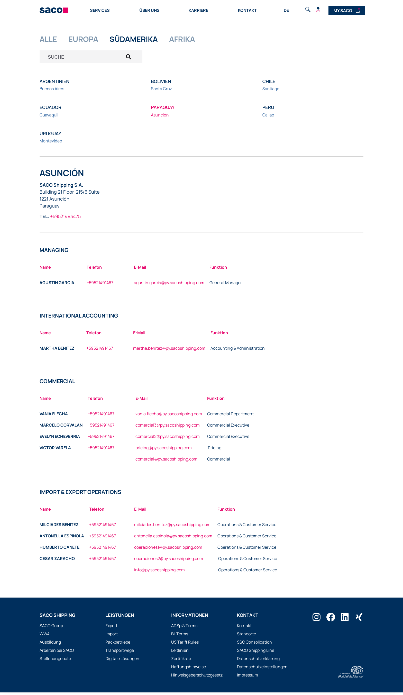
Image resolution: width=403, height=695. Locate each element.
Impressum (247, 677)
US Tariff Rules (185, 644)
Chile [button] (269, 84)
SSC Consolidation (254, 644)
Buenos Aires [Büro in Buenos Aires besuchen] (52, 91)
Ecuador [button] (50, 110)
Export (111, 628)
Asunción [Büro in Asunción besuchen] (160, 117)
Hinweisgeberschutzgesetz (197, 677)
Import (111, 636)
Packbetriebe (117, 644)
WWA (45, 636)
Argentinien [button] (54, 84)
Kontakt (247, 10)
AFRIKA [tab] (196, 40)
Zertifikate (181, 661)
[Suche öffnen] (91, 59)
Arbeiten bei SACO (57, 652)
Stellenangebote (55, 661)
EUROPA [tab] (87, 40)
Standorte (246, 636)
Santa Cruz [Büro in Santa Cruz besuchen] (161, 91)
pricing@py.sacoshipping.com (163, 450)
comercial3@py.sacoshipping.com (167, 427)
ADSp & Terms (184, 628)
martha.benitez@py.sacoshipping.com (169, 351)
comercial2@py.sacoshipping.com (167, 439)
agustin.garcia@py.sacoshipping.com (169, 285)
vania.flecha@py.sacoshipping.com (168, 416)
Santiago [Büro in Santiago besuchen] (270, 91)
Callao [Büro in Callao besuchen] (268, 117)
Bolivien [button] (161, 84)
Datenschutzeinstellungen (262, 669)
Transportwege (119, 652)
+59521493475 (65, 219)
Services (101, 10)
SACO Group (51, 628)
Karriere (200, 10)
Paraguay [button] (163, 110)
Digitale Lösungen (122, 661)
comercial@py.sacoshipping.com (166, 461)
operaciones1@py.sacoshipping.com (168, 550)
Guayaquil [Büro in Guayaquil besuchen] (49, 117)
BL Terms (179, 636)
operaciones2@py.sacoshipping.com (168, 561)
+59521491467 (100, 285)
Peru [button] (268, 110)
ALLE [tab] (49, 40)
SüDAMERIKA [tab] (143, 40)
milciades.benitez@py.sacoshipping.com (172, 527)
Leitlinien (180, 652)
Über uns (150, 10)
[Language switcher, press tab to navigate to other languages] (286, 10)
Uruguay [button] (50, 136)
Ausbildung (50, 644)
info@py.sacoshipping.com (159, 572)
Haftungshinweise (188, 669)
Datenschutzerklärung (258, 661)
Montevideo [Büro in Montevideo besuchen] (51, 143)
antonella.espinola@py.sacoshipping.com (173, 538)
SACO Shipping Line (255, 652)
